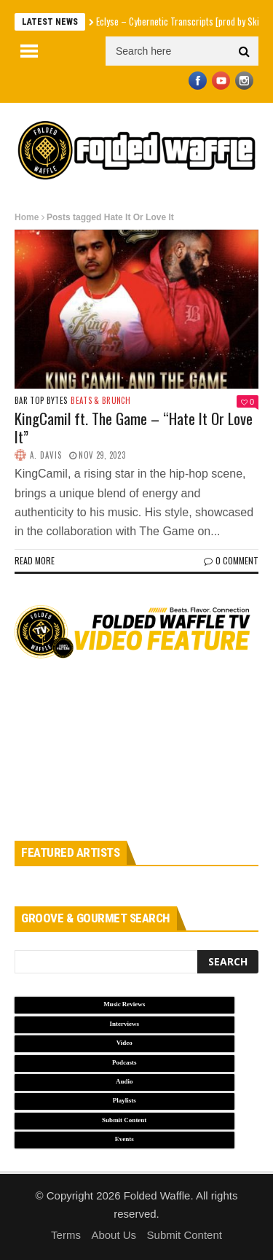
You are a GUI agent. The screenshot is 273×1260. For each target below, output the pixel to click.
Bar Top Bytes (41, 400)
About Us (113, 1235)
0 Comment (231, 560)
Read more (35, 560)
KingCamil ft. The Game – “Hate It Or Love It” (134, 427)
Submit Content (184, 1235)
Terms (66, 1235)
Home (27, 217)
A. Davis (46, 455)
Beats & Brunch (100, 400)
